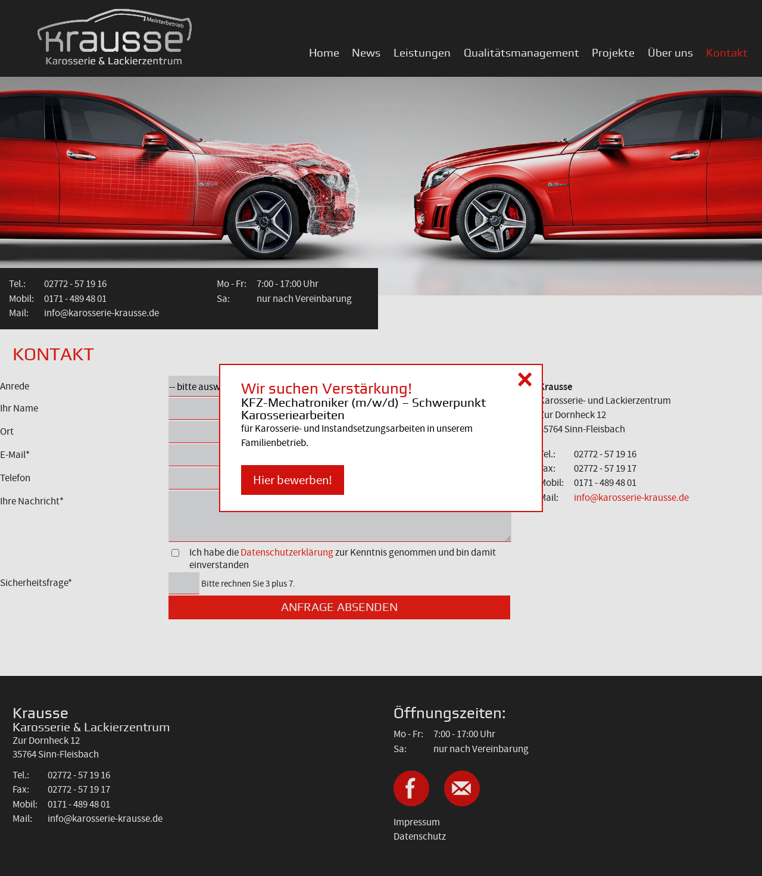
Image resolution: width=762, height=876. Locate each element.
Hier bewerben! (292, 480)
